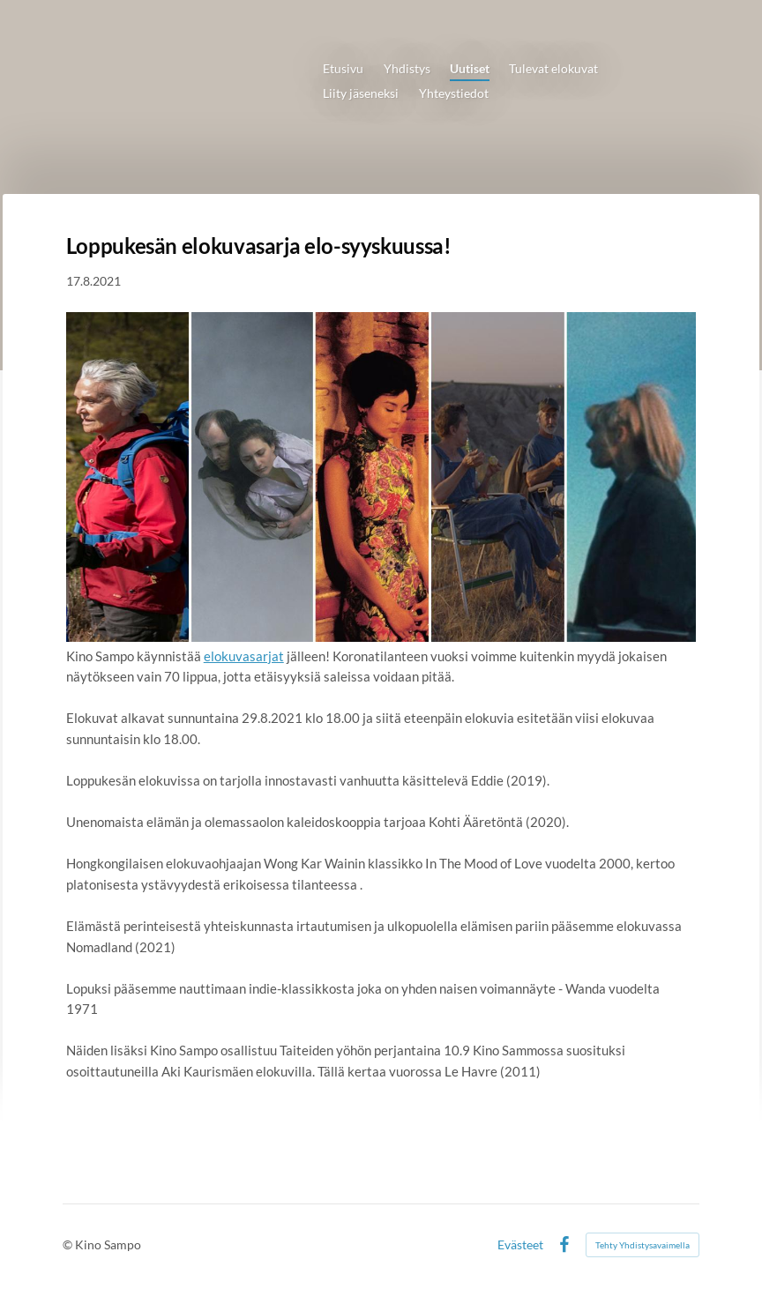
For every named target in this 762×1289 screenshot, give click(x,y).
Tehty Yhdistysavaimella (642, 1245)
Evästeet (520, 1245)
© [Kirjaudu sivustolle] (69, 1244)
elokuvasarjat (244, 656)
